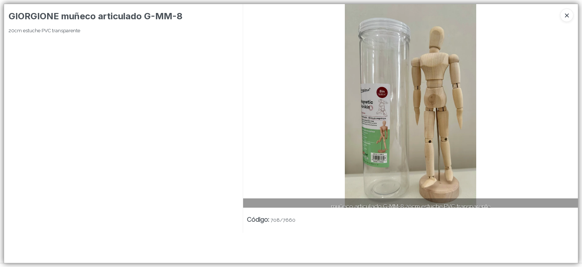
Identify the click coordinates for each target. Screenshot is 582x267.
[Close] (566, 15)
